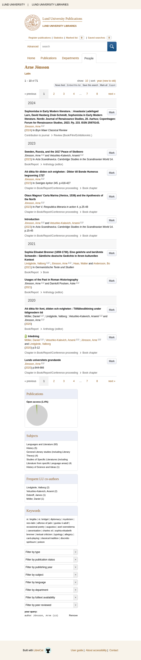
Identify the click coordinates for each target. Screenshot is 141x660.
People (89, 58)
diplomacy (55, 519)
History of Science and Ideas (41, 467)
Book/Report (32, 164)
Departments (70, 58)
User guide (77, 650)
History (30, 448)
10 (86, 80)
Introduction (32, 219)
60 (55, 444)
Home (31, 58)
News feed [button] (60, 85)
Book (46, 272)
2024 (28, 130)
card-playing (33, 538)
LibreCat (42, 650)
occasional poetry (36, 527)
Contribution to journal (37, 135)
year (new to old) (106, 80)
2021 (28, 267)
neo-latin (31, 523)
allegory (69, 534)
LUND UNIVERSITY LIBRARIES (50, 4)
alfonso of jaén (44, 523)
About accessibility (96, 650)
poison (41, 542)
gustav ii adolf (61, 523)
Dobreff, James (34, 495)
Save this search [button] (90, 85)
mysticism (68, 519)
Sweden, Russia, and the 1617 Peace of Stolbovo (54, 151)
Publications (49, 58)
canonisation (34, 530)
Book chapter (89, 188)
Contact (113, 650)
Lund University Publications (62, 18)
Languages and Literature (40, 444)
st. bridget (43, 519)
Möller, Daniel (34, 499)
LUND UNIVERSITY (13, 4)
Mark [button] (112, 112)
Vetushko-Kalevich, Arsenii (40, 491)
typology (58, 534)
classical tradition (50, 538)
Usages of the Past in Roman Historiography (51, 279)
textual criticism (44, 534)
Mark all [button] (103, 85)
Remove (73, 615)
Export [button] (112, 85)
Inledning (33, 336)
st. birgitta (32, 519)
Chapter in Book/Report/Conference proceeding (51, 188)
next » (111, 93)
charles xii (48, 530)
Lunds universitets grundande (43, 360)
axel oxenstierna (66, 527)
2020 (28, 323)
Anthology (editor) (53, 164)
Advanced (32, 46)
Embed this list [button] (74, 85)
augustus (51, 527)
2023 (28, 159)
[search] (73, 46)
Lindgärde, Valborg (36, 487)
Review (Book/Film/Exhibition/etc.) (73, 135)
